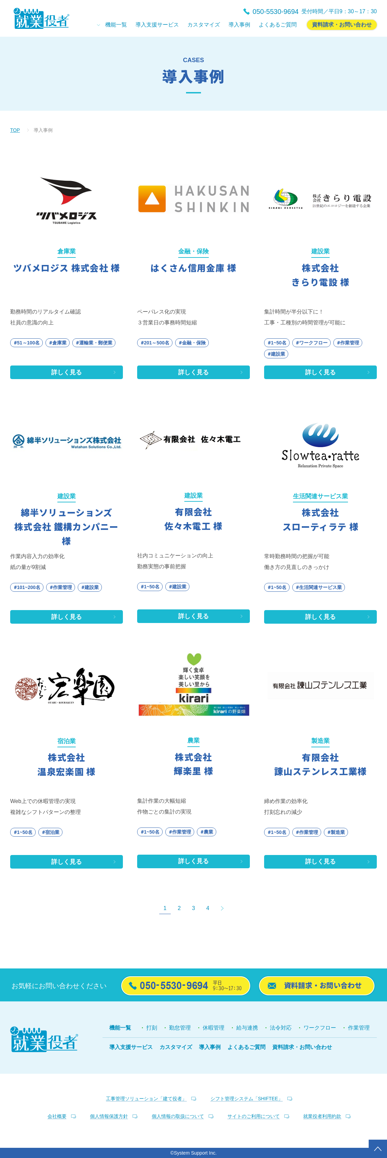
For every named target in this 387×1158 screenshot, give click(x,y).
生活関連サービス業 (320, 587)
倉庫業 (59, 342)
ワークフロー (313, 342)
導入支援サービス (131, 1047)
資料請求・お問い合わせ (302, 1047)
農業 (208, 832)
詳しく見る (66, 372)
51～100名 (28, 342)
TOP (15, 130)
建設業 (278, 354)
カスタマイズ (176, 1047)
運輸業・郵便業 (95, 342)
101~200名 (28, 587)
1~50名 (279, 342)
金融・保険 (194, 342)
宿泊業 (52, 832)
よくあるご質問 (246, 1047)
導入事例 (210, 1047)
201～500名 (156, 342)
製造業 (338, 832)
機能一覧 (120, 1028)
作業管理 (349, 342)
